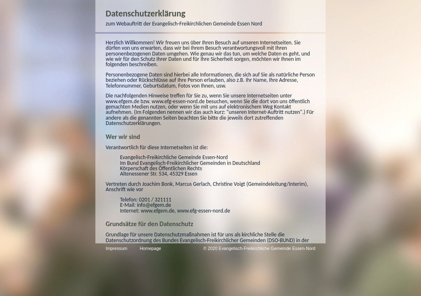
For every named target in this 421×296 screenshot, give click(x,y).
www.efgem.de (221, 79)
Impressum (28, 248)
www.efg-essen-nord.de (276, 79)
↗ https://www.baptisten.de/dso (164, 201)
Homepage (61, 248)
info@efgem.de (65, 166)
